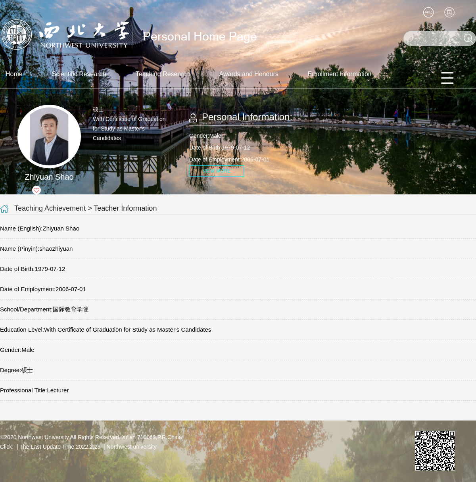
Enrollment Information (340, 74)
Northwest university (132, 447)
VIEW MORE (216, 171)
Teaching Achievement (50, 208)
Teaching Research (163, 74)
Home (14, 74)
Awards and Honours (248, 74)
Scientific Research (79, 74)
